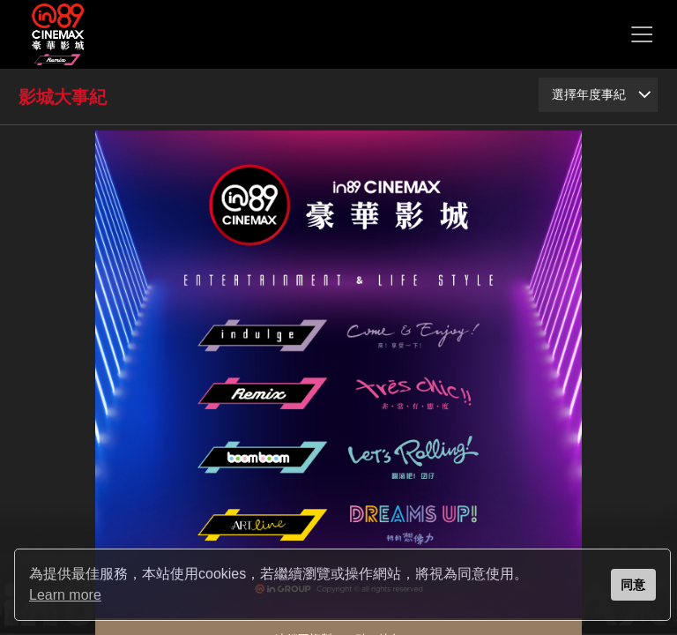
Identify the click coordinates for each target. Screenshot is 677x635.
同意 (633, 585)
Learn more (65, 594)
